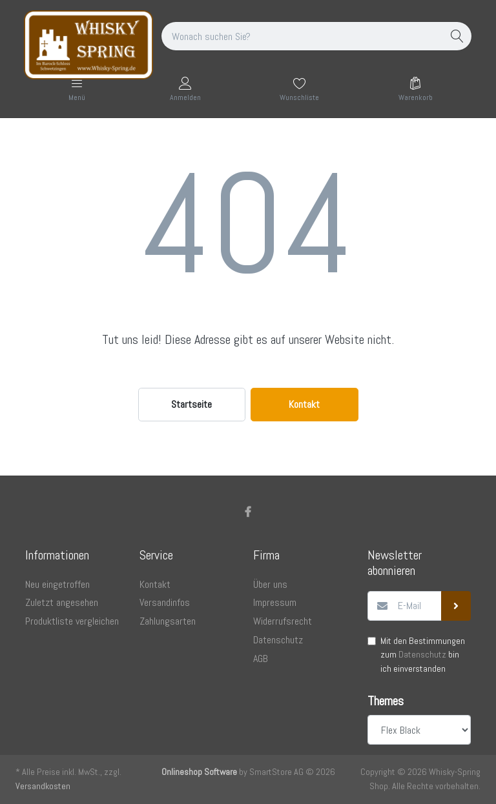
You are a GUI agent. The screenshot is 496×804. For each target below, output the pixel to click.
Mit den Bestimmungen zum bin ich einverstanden (422, 654)
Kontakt (304, 404)
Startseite (191, 404)
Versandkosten (43, 786)
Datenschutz (422, 654)
